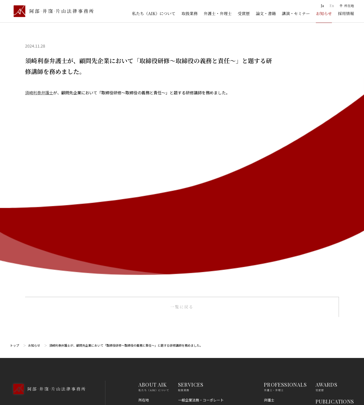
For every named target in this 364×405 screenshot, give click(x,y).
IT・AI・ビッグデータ (195, 338)
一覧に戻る (182, 106)
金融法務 (185, 283)
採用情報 (346, 13)
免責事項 (323, 303)
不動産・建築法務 (192, 292)
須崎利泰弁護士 (39, 93)
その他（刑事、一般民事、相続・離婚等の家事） (216, 375)
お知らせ (324, 13)
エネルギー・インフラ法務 (199, 366)
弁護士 (269, 199)
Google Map (35, 240)
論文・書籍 (266, 13)
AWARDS (326, 184)
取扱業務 (189, 13)
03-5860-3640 (31, 212)
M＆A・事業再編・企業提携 (200, 255)
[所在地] (346, 6)
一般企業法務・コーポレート (201, 199)
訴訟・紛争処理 (190, 208)
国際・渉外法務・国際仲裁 (199, 264)
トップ (14, 145)
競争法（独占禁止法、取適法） (202, 301)
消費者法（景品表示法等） (199, 310)
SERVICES (191, 184)
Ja (322, 5)
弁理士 (269, 208)
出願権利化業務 (190, 236)
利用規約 (323, 294)
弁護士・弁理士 (217, 13)
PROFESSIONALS (285, 184)
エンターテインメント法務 (199, 347)
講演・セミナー (296, 13)
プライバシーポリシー (333, 312)
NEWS (323, 234)
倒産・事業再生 (190, 218)
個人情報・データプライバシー (202, 329)
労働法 (183, 319)
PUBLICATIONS (335, 200)
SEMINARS (329, 217)
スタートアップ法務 (194, 356)
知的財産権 (187, 227)
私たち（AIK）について (153, 13)
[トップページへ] (47, 195)
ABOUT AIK (152, 184)
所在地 (143, 199)
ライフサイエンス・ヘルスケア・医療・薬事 (213, 245)
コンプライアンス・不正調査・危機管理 (209, 273)
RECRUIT (327, 251)
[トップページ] (52, 11)
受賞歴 (244, 13)
